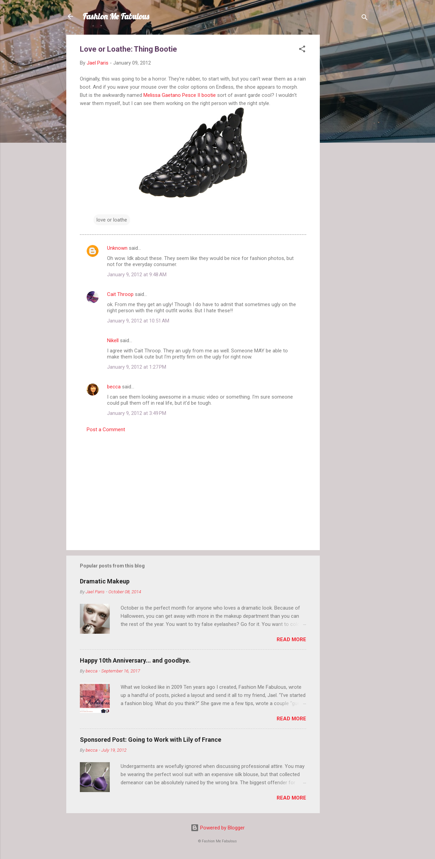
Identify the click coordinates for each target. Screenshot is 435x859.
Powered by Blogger (218, 828)
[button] (302, 50)
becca (114, 387)
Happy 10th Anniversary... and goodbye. (135, 660)
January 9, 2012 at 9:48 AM (137, 274)
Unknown (117, 248)
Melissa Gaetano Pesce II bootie (179, 95)
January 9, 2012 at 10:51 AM (138, 321)
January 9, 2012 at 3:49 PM (136, 413)
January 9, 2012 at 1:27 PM (136, 367)
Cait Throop (120, 294)
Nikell (113, 340)
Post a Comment (106, 429)
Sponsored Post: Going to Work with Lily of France (150, 739)
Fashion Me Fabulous (116, 16)
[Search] (365, 18)
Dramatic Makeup (104, 581)
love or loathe (112, 220)
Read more (291, 639)
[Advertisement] (347, 137)
